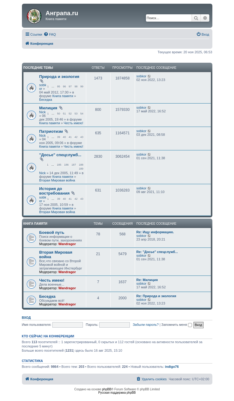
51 (64, 113)
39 (58, 137)
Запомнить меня (176, 324)
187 (73, 164)
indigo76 (172, 366)
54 (81, 113)
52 (70, 113)
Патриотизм (51, 131)
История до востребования (54, 190)
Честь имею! (73, 123)
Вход (26, 317)
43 (81, 137)
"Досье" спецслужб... (60, 155)
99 (81, 86)
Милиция (48, 108)
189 (81, 168)
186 (66, 164)
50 (58, 113)
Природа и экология (59, 76)
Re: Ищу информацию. (155, 232)
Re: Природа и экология (156, 296)
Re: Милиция (147, 280)
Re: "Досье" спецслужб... (157, 252)
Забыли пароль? (146, 324)
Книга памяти (62, 96)
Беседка (45, 99)
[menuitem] (50, 34)
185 (59, 164)
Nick (42, 112)
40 (64, 137)
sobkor (141, 76)
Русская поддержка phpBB (117, 392)
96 (64, 86)
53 (75, 113)
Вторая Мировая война (57, 180)
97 (70, 86)
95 (58, 86)
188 (81, 164)
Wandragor (67, 244)
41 (70, 137)
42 (75, 137)
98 (75, 86)
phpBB (106, 389)
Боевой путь (52, 232)
